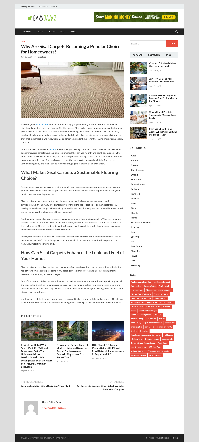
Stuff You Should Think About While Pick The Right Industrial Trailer (163, 131)
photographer (136, 327)
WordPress (162, 438)
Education (136, 179)
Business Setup (150, 286)
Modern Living (137, 319)
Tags (168, 55)
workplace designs (138, 355)
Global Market (137, 306)
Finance (135, 198)
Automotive (136, 286)
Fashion (135, 189)
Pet (132, 241)
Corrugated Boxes (161, 294)
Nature (162, 319)
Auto (40, 32)
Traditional (162, 343)
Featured (135, 193)
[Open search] (176, 31)
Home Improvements (141, 222)
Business (28, 32)
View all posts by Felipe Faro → (55, 407)
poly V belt (149, 327)
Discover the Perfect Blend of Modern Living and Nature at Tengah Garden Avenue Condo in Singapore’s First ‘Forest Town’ (72, 351)
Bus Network (164, 286)
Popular (137, 55)
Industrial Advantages (148, 310)
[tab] (137, 55)
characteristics (137, 290)
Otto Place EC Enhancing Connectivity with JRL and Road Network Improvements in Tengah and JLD (108, 349)
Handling (166, 306)
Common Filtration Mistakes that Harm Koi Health (163, 64)
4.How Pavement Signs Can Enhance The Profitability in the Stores (163, 98)
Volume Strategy (138, 351)
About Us (53, 7)
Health (51, 32)
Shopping (135, 251)
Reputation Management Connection (146, 335)
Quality (134, 331)
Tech (62, 32)
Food (133, 203)
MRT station (151, 319)
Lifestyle (135, 236)
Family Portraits (137, 302)
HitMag (174, 438)
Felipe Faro (41, 57)
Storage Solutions (152, 339)
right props (168, 335)
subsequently (167, 339)
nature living (136, 323)
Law (133, 232)
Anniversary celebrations (141, 282)
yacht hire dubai (155, 355)
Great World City (153, 306)
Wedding (135, 265)
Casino (134, 165)
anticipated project (162, 282)
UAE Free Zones (155, 347)
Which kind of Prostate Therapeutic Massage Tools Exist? (162, 115)
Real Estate (136, 246)
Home (73, 32)
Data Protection (160, 298)
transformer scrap (138, 347)
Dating (134, 174)
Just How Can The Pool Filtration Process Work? (161, 80)
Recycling (144, 331)
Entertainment (138, 184)
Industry (135, 227)
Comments (154, 55)
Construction (137, 170)
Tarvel (134, 255)
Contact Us (43, 7)
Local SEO (158, 314)
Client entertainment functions (158, 290)
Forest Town (152, 302)
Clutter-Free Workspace (141, 294)
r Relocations (136, 339)
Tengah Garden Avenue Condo (143, 343)
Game (134, 208)
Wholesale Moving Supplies (159, 351)
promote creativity (164, 327)
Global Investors (166, 302)
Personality (169, 323)
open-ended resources (153, 323)
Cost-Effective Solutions (141, 298)
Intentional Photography (141, 314)
